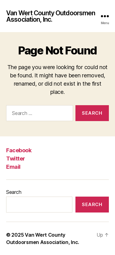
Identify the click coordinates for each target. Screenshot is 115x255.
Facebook (18, 150)
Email (13, 167)
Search (13, 192)
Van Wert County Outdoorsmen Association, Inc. (50, 16)
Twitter (15, 158)
